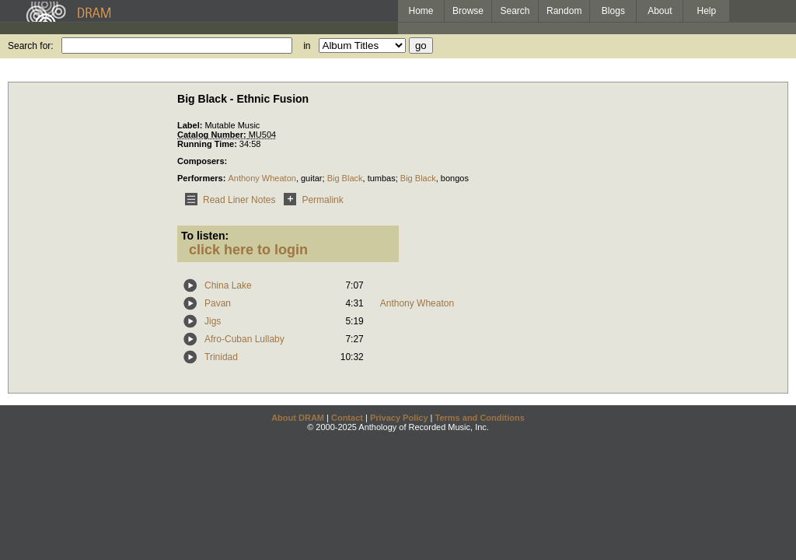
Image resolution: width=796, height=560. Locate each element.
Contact (347, 417)
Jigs (212, 321)
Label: (190, 125)
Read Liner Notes (227, 199)
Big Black (345, 178)
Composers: (202, 161)
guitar (312, 178)
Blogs (613, 10)
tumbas (382, 178)
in (306, 45)
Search (515, 10)
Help (707, 10)
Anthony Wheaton (261, 178)
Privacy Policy (399, 417)
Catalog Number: (213, 134)
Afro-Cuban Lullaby (244, 339)
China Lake (228, 285)
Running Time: (208, 144)
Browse (468, 10)
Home (420, 10)
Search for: (31, 45)
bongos (455, 178)
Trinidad (221, 357)
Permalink (310, 199)
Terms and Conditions (480, 417)
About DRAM (297, 417)
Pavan (217, 303)
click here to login (248, 249)
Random (563, 10)
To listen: (205, 235)
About (660, 10)
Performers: (202, 178)
